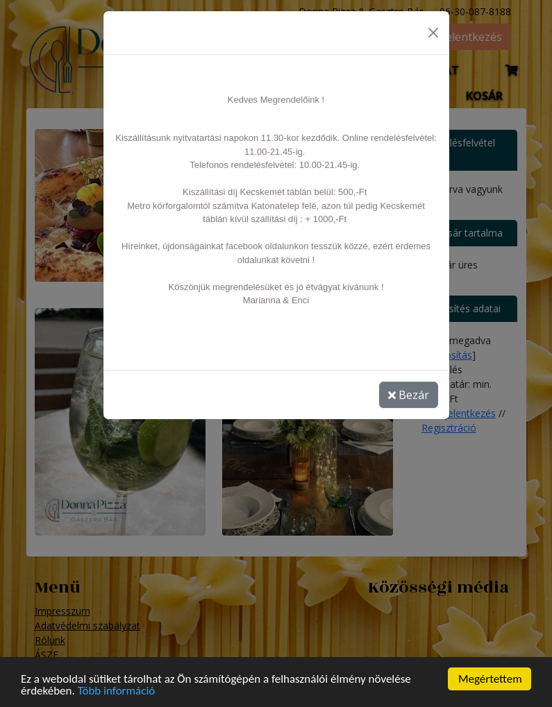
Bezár (408, 372)
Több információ (117, 691)
